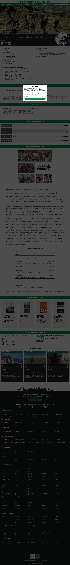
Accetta (35, 98)
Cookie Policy (31, 94)
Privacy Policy (38, 94)
